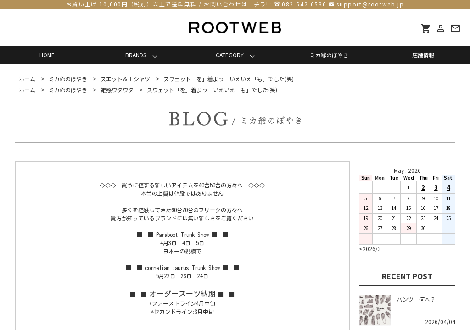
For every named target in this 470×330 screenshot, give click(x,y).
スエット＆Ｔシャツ (125, 78)
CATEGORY (230, 55)
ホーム (27, 78)
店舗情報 (423, 55)
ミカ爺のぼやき (329, 55)
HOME (47, 55)
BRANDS (135, 55)
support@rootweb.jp (370, 4)
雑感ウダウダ (117, 90)
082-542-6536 (304, 4)
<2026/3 (370, 249)
